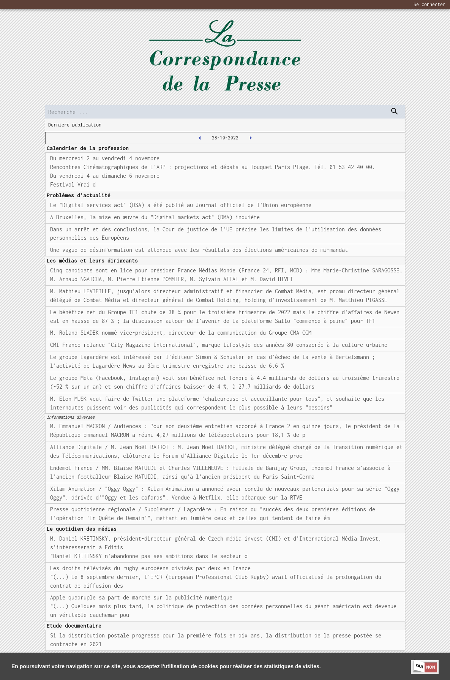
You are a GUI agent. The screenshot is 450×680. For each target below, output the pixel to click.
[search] (225, 112)
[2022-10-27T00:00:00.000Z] (200, 137)
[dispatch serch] (394, 111)
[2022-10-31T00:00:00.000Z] (250, 137)
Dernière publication (74, 125)
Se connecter (429, 4)
